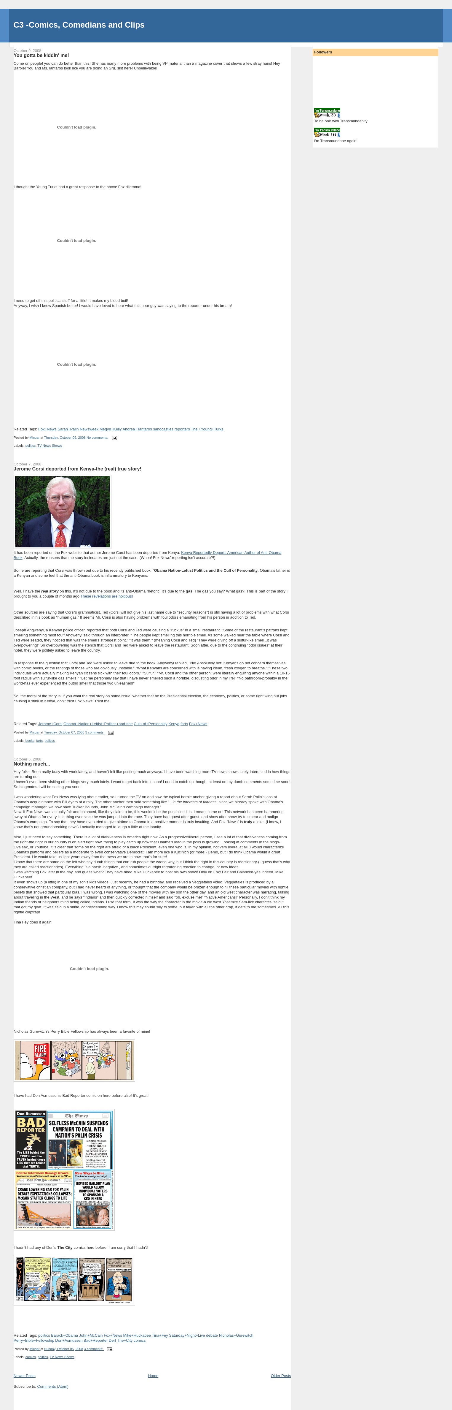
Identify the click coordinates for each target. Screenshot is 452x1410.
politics (30, 445)
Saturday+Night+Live (187, 1335)
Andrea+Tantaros (137, 429)
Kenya (173, 724)
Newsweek (89, 429)
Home (153, 1375)
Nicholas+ (236, 1335)
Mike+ (137, 1335)
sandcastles (163, 429)
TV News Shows (49, 445)
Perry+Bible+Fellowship (34, 1340)
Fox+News (47, 429)
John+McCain (91, 1335)
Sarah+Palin (68, 429)
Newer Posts (25, 1375)
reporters (182, 429)
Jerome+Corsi (50, 724)
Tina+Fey (160, 1335)
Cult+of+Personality (150, 724)
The (194, 429)
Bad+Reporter (96, 1340)
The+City (124, 1340)
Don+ (68, 1340)
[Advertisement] (48, 1400)
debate (212, 1335)
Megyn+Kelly (111, 429)
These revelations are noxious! (106, 596)
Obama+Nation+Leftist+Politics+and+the (98, 724)
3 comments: (95, 732)
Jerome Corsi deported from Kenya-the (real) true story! (77, 468)
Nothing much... (32, 763)
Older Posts (281, 1375)
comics (140, 1340)
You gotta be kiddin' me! (41, 55)
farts (184, 724)
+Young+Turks (211, 429)
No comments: (98, 437)
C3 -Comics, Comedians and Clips (79, 24)
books (29, 740)
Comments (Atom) (52, 1386)
